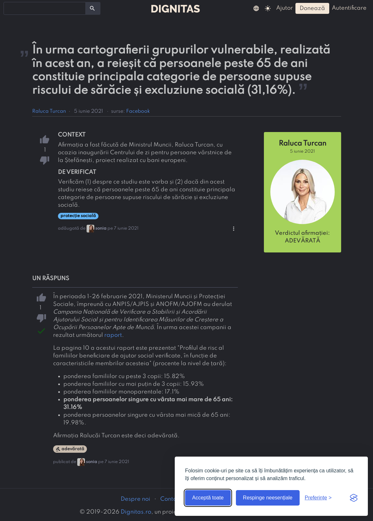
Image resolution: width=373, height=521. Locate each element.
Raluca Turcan (49, 111)
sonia (101, 228)
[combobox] (45, 8)
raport (113, 335)
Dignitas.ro (136, 512)
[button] (256, 8)
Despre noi (135, 499)
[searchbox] (10, 8)
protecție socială (78, 216)
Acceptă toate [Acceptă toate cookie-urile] (208, 497)
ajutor (284, 8)
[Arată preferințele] (318, 498)
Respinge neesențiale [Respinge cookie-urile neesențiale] (268, 497)
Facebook (138, 111)
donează (312, 8)
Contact (171, 499)
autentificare (349, 8)
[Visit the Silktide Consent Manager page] (354, 498)
